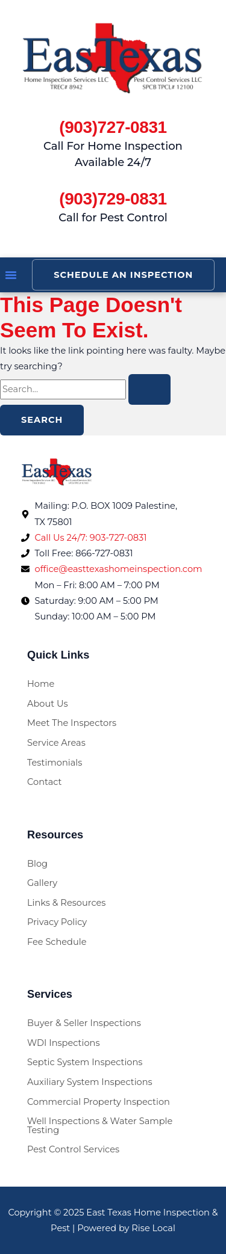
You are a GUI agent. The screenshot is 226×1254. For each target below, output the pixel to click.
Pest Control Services (73, 1149)
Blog (37, 863)
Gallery (42, 882)
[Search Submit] (149, 389)
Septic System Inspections (84, 1062)
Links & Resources (66, 902)
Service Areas (56, 742)
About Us (47, 703)
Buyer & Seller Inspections (84, 1023)
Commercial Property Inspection (98, 1101)
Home (40, 683)
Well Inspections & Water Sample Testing (99, 1126)
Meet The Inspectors (71, 723)
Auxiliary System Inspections (89, 1082)
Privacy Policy (57, 922)
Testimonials (54, 762)
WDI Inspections (63, 1042)
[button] (11, 275)
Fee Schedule (57, 941)
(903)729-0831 (113, 198)
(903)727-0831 (113, 127)
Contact (44, 781)
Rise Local (153, 1228)
